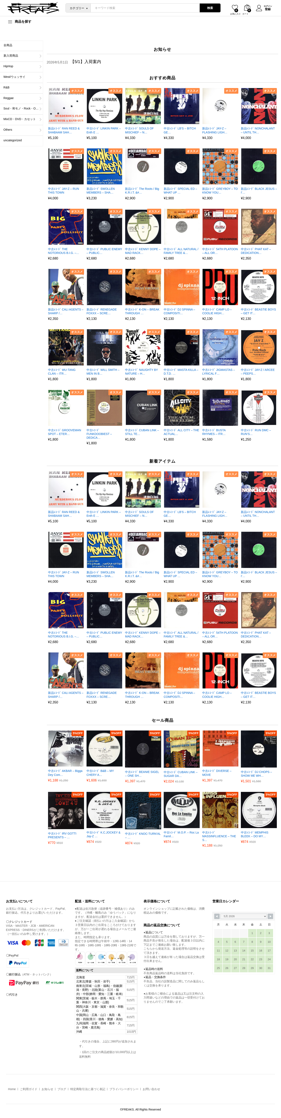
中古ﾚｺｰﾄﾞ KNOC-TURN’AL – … (143, 835)
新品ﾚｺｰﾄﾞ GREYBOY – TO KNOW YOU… (220, 190)
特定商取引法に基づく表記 (87, 1089)
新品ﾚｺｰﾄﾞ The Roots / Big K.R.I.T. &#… (142, 190)
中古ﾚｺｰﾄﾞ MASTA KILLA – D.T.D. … (181, 371)
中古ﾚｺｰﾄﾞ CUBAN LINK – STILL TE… (142, 432)
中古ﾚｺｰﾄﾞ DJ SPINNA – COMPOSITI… (179, 311)
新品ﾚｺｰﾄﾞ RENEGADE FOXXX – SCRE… (102, 311)
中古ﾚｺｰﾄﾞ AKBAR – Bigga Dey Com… (65, 772)
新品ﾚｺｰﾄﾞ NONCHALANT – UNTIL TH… (258, 130)
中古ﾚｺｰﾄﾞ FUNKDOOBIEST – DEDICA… (99, 434)
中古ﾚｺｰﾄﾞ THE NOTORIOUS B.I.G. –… (63, 251)
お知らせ (47, 1089)
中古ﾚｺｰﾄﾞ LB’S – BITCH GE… (180, 130)
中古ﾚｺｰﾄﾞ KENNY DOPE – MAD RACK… (142, 251)
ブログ (61, 1089)
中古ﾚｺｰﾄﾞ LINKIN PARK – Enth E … (104, 130)
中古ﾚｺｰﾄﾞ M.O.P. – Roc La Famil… (181, 834)
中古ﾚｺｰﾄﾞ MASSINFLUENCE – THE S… (219, 836)
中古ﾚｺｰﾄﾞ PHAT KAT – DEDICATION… (256, 251)
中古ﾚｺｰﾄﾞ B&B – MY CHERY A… (100, 772)
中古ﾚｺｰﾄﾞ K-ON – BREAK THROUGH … (142, 311)
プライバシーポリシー (124, 1089)
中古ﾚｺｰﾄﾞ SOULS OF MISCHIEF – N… (139, 130)
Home (12, 1089)
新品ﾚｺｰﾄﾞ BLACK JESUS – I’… (259, 190)
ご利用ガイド (28, 1089)
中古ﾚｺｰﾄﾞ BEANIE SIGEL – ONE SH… (142, 773)
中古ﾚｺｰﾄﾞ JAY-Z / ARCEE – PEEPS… (258, 371)
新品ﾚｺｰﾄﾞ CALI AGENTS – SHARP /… (65, 311)
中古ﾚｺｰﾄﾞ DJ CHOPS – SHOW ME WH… (256, 773)
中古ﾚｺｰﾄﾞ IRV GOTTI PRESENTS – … (62, 835)
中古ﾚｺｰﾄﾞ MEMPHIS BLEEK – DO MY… (254, 834)
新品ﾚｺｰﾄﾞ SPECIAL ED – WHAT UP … (180, 190)
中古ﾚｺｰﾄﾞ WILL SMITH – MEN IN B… (103, 371)
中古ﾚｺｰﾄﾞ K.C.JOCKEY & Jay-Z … (103, 834)
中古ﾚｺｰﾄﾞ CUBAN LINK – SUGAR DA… (181, 774)
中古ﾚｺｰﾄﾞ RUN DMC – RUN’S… (256, 432)
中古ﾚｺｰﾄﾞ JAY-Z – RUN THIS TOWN (63, 190)
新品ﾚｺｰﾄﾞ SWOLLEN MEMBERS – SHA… (101, 190)
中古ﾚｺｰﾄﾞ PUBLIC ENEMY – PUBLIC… (104, 251)
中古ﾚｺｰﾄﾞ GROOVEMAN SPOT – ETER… (64, 432)
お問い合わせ (151, 1089)
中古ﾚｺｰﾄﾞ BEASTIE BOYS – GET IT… (258, 311)
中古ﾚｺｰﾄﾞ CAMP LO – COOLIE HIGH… (216, 311)
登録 (267, 9)
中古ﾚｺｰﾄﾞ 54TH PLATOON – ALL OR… (220, 251)
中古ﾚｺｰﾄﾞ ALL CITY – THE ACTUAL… (181, 432)
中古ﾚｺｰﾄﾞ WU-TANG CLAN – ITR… (62, 371)
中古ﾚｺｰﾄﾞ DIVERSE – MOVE (216, 772)
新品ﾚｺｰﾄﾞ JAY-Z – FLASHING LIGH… (214, 130)
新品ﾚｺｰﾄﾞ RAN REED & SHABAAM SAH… (64, 130)
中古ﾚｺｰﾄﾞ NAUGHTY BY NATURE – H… (141, 371)
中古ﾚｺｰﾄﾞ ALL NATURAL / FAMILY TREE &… (181, 251)
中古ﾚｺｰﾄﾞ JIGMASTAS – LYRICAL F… (218, 371)
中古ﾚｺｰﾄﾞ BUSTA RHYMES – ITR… (213, 432)
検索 (209, 8)
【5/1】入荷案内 (85, 61)
